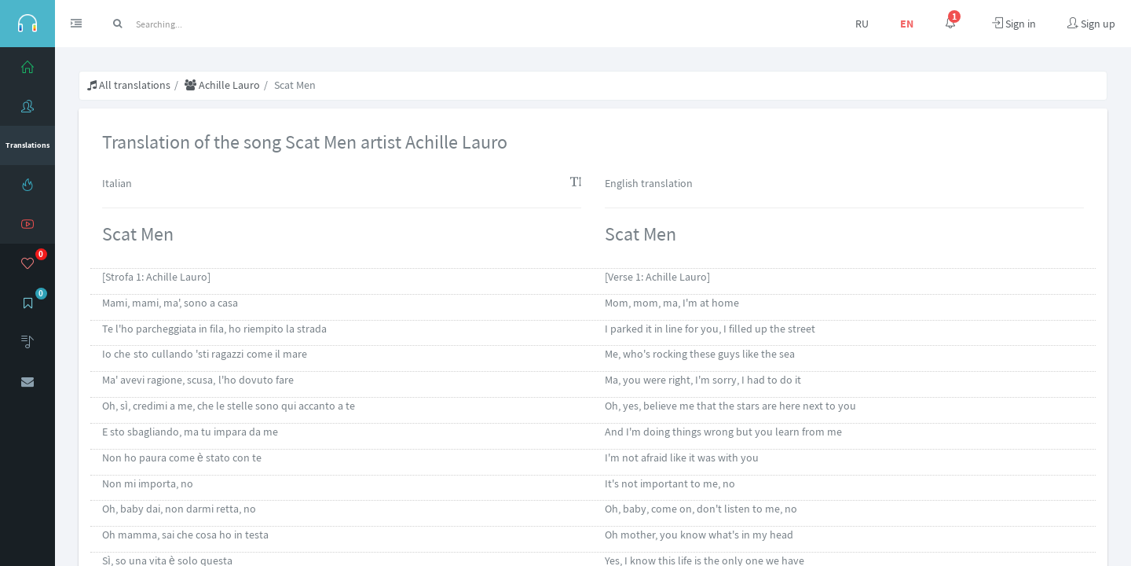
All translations (128, 85)
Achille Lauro (222, 85)
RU (862, 24)
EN (906, 24)
